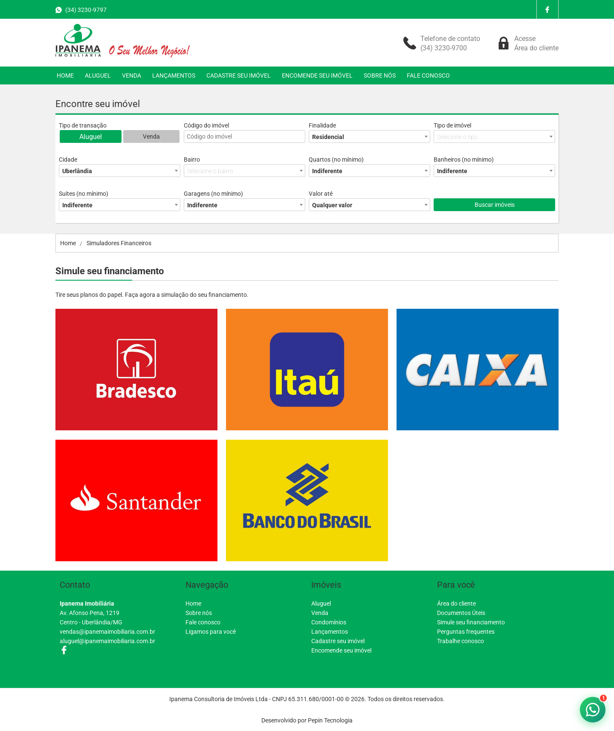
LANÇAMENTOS (173, 75)
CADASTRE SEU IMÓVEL (238, 75)
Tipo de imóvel (452, 125)
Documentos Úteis (461, 612)
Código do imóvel (206, 125)
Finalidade (322, 125)
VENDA (131, 75)
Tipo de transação (83, 125)
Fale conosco (202, 622)
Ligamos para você (210, 631)
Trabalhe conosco (460, 641)
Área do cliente (456, 603)
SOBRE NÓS (380, 75)
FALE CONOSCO (428, 75)
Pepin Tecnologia (330, 720)
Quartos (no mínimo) (336, 159)
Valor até (321, 193)
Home (193, 603)
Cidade (68, 159)
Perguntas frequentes (466, 631)
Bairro (192, 159)
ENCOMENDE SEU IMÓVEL (317, 75)
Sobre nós (198, 612)
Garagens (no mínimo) (213, 193)
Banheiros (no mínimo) (464, 159)
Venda (151, 136)
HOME (65, 75)
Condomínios (328, 622)
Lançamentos (329, 631)
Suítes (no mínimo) (83, 193)
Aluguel (90, 137)
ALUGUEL (98, 75)
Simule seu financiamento (471, 622)
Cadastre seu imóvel (338, 641)
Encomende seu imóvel (341, 650)
